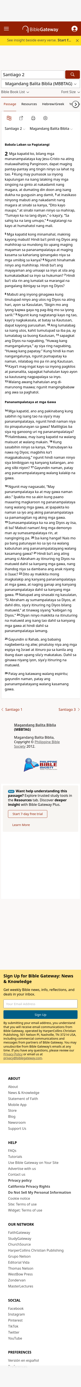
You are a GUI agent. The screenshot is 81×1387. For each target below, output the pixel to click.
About (13, 1086)
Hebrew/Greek (53, 104)
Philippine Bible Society (37, 744)
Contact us (16, 1174)
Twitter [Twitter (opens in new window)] (13, 1332)
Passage (10, 104)
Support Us (17, 1128)
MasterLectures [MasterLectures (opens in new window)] (20, 1286)
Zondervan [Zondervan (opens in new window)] (17, 1280)
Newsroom (17, 1122)
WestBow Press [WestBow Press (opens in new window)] (20, 1274)
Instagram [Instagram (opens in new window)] (16, 1314)
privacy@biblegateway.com (22, 1058)
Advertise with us (22, 1168)
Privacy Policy (12, 1054)
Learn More (21, 825)
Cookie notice (19, 1198)
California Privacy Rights (29, 1186)
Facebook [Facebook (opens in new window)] (16, 1308)
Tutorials (15, 1156)
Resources (29, 104)
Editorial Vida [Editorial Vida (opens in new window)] (19, 1262)
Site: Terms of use (22, 1204)
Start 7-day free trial (28, 814)
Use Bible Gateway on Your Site (33, 1162)
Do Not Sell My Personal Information (39, 1192)
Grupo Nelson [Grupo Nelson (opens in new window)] (19, 1256)
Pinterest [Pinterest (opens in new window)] (15, 1320)
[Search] (72, 74)
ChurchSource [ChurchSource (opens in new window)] (19, 1244)
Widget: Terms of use (25, 1210)
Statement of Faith (23, 1098)
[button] (74, 29)
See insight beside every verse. (41, 40)
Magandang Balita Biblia (35, 725)
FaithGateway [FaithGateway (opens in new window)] (19, 1232)
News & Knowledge (24, 1092)
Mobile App (17, 1104)
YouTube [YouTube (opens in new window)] (15, 1338)
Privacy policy (20, 1180)
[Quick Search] (32, 74)
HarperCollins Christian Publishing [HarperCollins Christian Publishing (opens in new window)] (36, 1250)
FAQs (12, 1150)
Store (12, 1110)
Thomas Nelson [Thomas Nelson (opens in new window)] (20, 1268)
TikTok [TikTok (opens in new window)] (13, 1326)
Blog (12, 1116)
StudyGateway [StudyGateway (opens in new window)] (19, 1238)
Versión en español (23, 1360)
